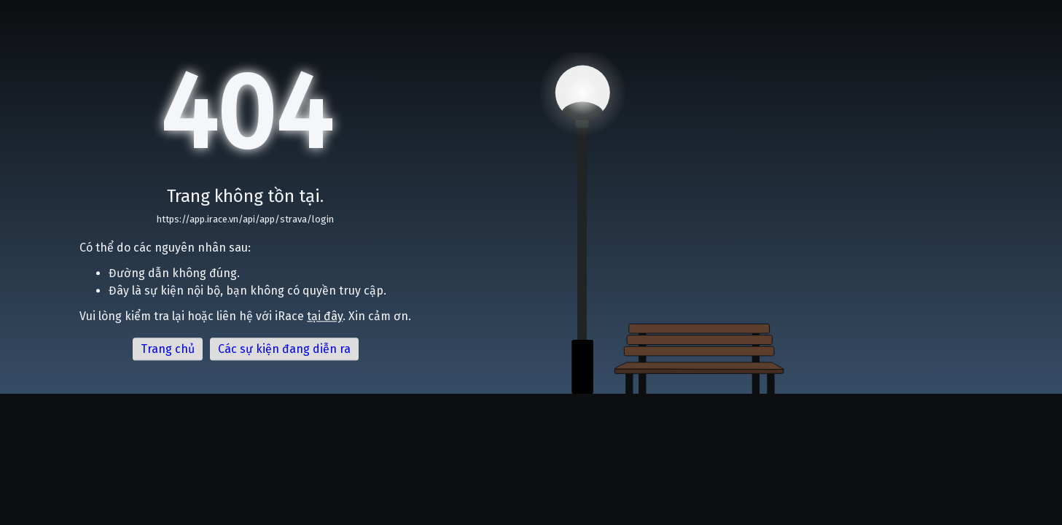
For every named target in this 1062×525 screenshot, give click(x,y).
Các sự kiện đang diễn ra (284, 350)
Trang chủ (168, 350)
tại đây (325, 317)
